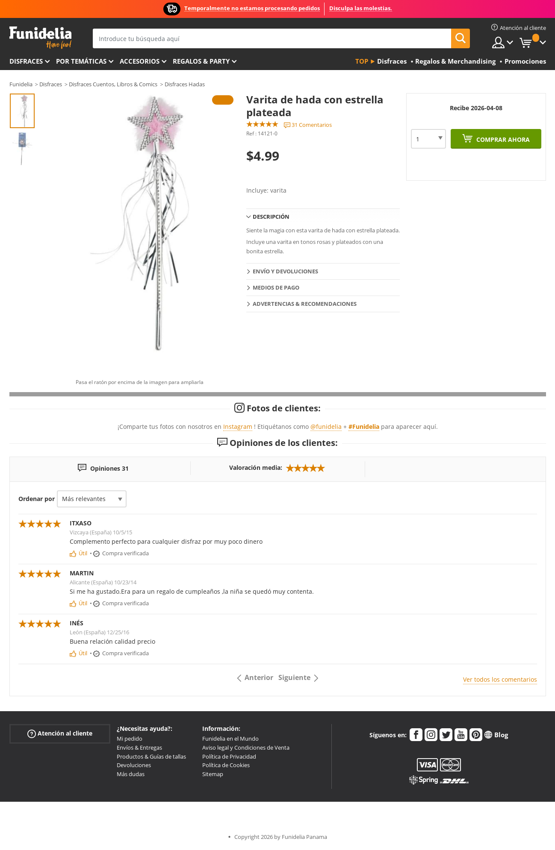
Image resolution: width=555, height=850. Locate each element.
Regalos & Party (201, 61)
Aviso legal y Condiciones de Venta (245, 747)
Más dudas (131, 774)
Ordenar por (36, 499)
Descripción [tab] (271, 216)
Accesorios (139, 61)
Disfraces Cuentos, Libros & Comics (113, 84)
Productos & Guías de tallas (151, 756)
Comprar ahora (502, 139)
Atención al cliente (59, 733)
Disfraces (26, 61)
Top (361, 61)
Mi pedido (129, 738)
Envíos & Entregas (139, 747)
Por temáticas (81, 61)
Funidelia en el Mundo (230, 738)
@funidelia (326, 426)
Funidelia (20, 84)
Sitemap (212, 774)
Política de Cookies (226, 765)
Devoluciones (134, 765)
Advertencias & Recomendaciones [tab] (305, 304)
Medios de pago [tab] (276, 287)
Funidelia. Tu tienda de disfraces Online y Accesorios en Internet (40, 37)
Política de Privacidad (229, 756)
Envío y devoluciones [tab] (285, 271)
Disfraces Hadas (185, 84)
